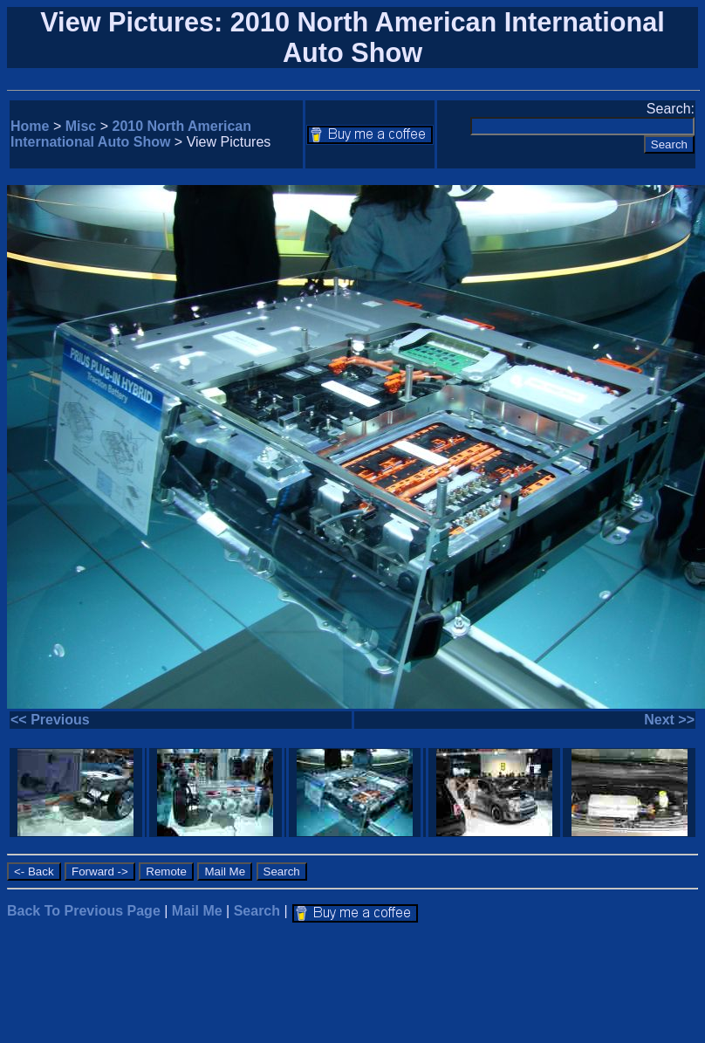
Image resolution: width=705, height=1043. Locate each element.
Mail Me (197, 910)
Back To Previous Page (84, 910)
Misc (81, 126)
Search (257, 910)
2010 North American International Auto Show (130, 134)
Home (29, 126)
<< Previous (50, 719)
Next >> (669, 719)
